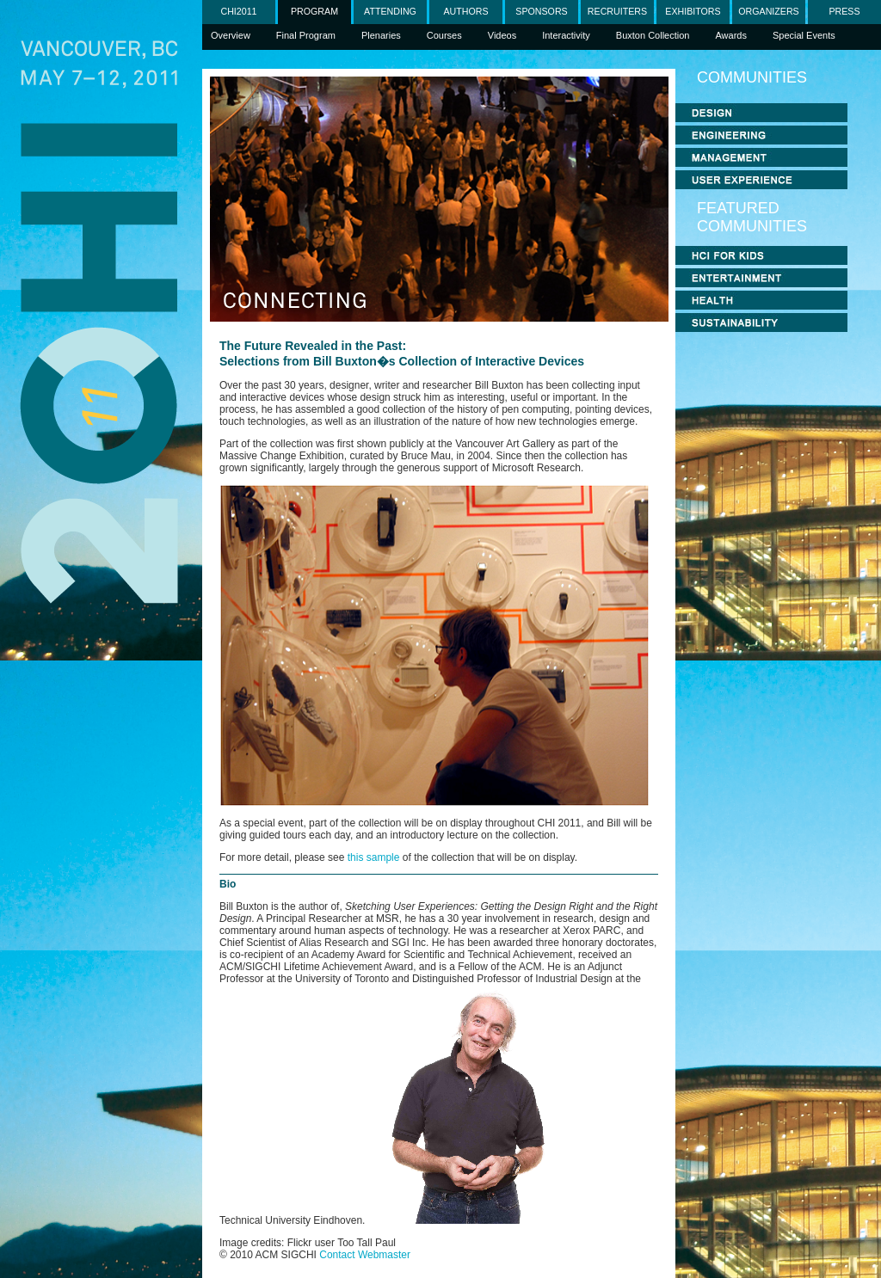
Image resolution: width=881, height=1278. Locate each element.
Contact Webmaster (364, 1255)
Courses (444, 35)
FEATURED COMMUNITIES (752, 217)
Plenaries (381, 35)
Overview (230, 35)
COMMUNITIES (752, 77)
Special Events (804, 35)
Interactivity (566, 35)
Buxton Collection (653, 35)
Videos (502, 35)
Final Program (306, 35)
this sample (374, 857)
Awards (730, 35)
